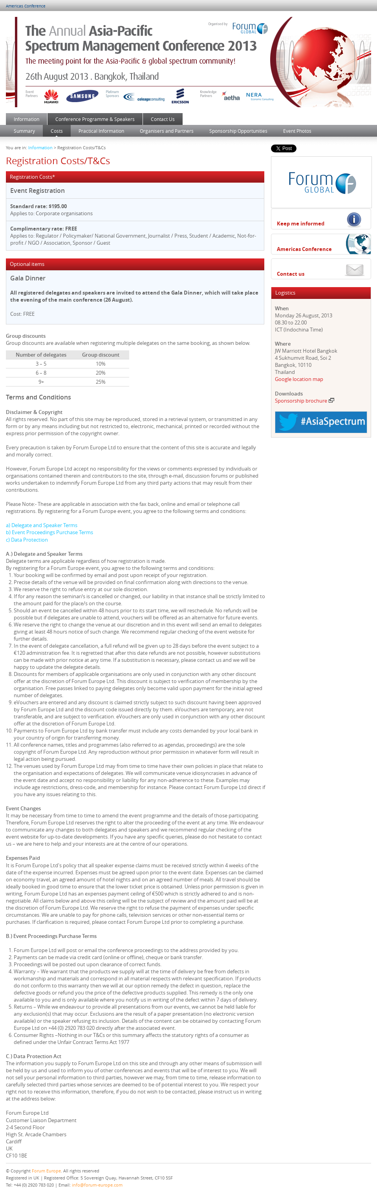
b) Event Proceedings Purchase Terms (49, 532)
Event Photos (297, 131)
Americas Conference (26, 6)
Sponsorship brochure (304, 400)
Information (26, 119)
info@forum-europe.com (97, 1185)
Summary (24, 131)
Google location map (299, 379)
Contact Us (163, 119)
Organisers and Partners (167, 131)
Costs (57, 131)
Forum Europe (46, 1171)
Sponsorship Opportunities (238, 131)
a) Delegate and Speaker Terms (41, 525)
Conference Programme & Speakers (95, 119)
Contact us (290, 273)
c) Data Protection (27, 539)
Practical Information (101, 131)
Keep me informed (300, 223)
